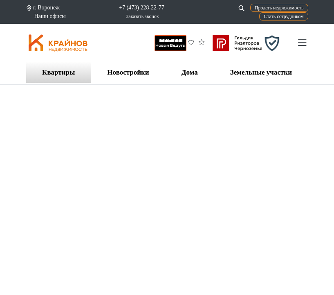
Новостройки (128, 72)
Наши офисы (50, 16)
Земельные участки (261, 72)
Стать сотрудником (283, 16)
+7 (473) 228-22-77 (141, 8)
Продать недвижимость (279, 8)
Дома (190, 72)
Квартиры (58, 72)
